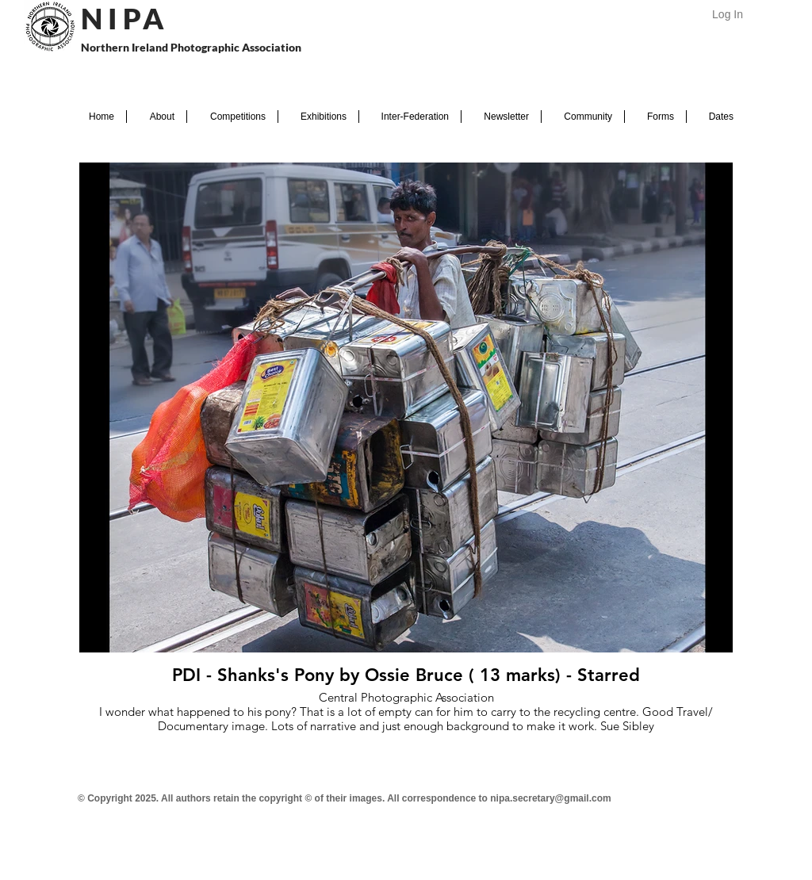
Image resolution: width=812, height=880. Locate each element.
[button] (156, 116)
